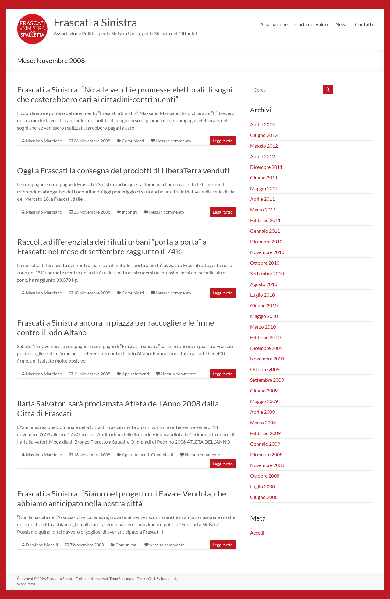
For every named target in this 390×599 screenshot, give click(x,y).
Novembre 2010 (267, 252)
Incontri (129, 211)
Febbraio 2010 (265, 337)
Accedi (257, 532)
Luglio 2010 (262, 295)
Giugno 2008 (264, 497)
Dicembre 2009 (266, 348)
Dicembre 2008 (266, 454)
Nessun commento (173, 140)
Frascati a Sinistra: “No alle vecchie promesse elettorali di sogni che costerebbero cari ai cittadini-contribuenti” (124, 94)
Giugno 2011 (264, 177)
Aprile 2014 (262, 124)
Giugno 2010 (264, 305)
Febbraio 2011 (265, 220)
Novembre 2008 (267, 465)
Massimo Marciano (44, 140)
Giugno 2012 (264, 135)
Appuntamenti (135, 373)
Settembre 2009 (267, 380)
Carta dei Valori (311, 24)
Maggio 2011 (264, 188)
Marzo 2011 (263, 209)
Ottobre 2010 (264, 263)
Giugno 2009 (264, 390)
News (341, 24)
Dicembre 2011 (266, 167)
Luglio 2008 (262, 486)
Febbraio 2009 (265, 433)
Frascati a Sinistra (95, 22)
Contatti (364, 24)
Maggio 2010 (264, 316)
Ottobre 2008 (264, 476)
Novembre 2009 (267, 358)
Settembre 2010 (267, 273)
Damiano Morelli (42, 544)
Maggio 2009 (264, 401)
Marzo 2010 (263, 326)
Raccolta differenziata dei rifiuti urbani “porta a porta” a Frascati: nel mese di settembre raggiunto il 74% (112, 246)
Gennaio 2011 (265, 231)
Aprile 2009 (262, 412)
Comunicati (133, 140)
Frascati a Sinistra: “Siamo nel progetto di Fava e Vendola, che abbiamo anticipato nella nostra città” (121, 498)
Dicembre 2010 (266, 241)
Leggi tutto (223, 140)
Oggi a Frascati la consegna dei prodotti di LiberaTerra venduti (123, 170)
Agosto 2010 (263, 284)
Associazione (274, 24)
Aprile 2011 (262, 199)
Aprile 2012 (262, 156)
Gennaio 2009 (265, 444)
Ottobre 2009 (264, 369)
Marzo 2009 (263, 422)
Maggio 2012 (264, 145)
